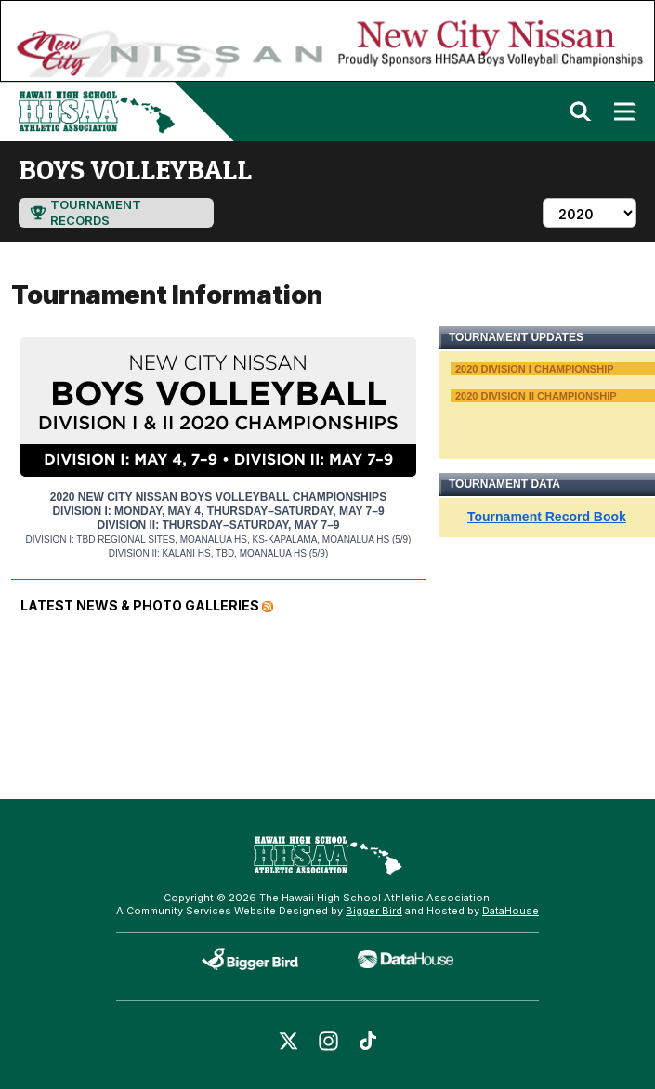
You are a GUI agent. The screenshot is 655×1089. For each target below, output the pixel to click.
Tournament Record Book (546, 516)
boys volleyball (135, 169)
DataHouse (510, 910)
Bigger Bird (374, 910)
